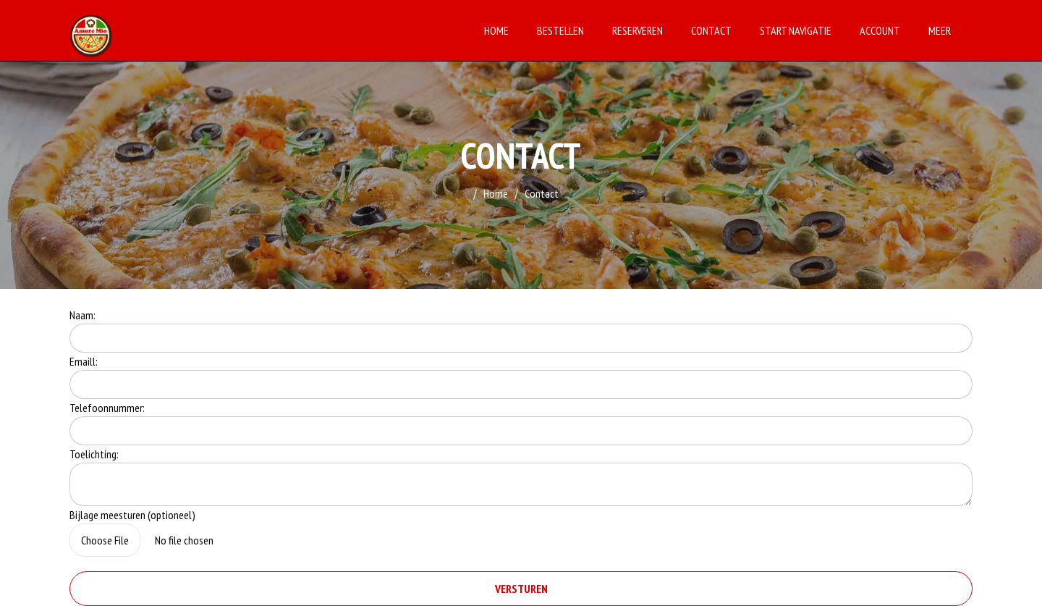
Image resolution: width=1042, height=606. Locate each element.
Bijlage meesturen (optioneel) (132, 515)
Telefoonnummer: (107, 407)
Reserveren (637, 30)
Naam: (82, 315)
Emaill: (83, 361)
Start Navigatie (795, 30)
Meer (939, 30)
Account (880, 30)
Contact (711, 30)
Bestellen (560, 30)
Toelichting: (94, 454)
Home (496, 30)
